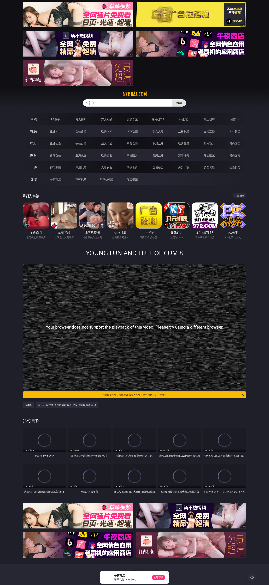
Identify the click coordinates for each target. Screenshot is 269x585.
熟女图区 (209, 155)
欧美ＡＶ (106, 131)
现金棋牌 (209, 119)
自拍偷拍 (80, 131)
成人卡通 (106, 143)
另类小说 (183, 167)
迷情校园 (158, 167)
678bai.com (134, 94)
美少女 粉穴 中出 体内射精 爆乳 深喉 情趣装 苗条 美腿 (67, 405)
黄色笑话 (209, 167)
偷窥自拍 (55, 155)
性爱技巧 (234, 167)
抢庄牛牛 (234, 119)
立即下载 (158, 577)
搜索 (179, 103)
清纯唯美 (183, 155)
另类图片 (234, 155)
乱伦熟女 (209, 143)
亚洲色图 (80, 155)
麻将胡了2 (158, 119)
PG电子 (55, 119)
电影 (33, 143)
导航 (33, 179)
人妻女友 (106, 167)
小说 (33, 167)
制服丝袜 (158, 143)
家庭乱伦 (80, 167)
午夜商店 (55, 179)
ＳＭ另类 (234, 131)
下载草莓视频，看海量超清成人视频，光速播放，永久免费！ (173, 395)
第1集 (28, 405)
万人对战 (106, 119)
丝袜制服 (183, 131)
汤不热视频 (107, 179)
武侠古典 (132, 167)
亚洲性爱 (55, 143)
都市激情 (55, 167)
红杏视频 (132, 179)
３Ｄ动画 (132, 131)
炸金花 (183, 119)
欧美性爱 (132, 143)
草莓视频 (80, 179)
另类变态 (234, 143)
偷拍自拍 (80, 143)
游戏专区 (132, 119)
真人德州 (80, 119)
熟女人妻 (158, 131)
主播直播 (209, 131)
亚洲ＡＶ (55, 131)
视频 (33, 131)
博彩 (33, 119)
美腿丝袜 (158, 155)
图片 (33, 155)
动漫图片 (132, 155)
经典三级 (183, 143)
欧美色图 (106, 155)
